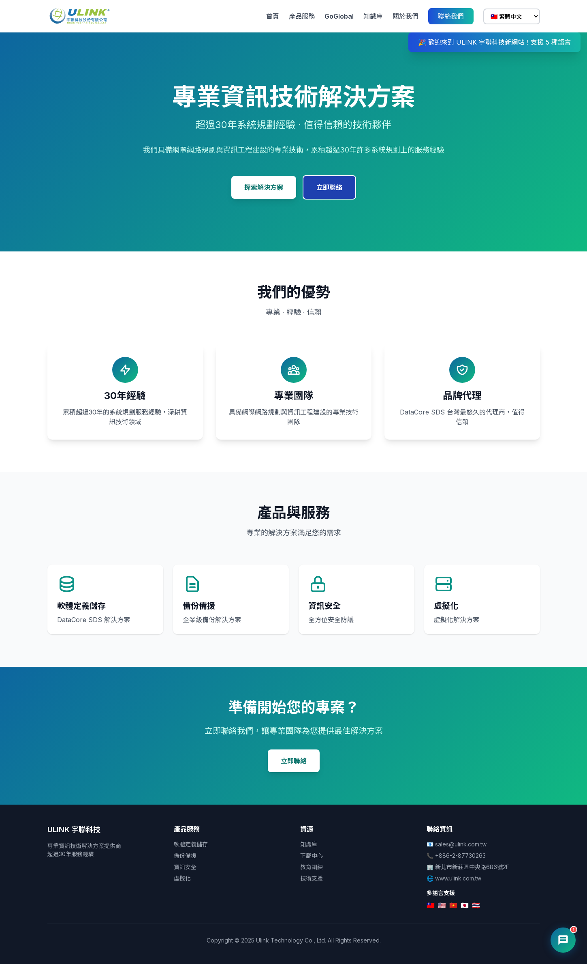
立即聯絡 (329, 187)
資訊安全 (185, 866)
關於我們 (405, 16)
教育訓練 (311, 866)
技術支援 (311, 878)
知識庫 (373, 16)
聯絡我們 (451, 16)
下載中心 (311, 855)
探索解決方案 (263, 187)
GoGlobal (339, 16)
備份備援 (185, 855)
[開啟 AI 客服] (563, 940)
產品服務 (302, 16)
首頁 (272, 16)
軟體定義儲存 (191, 844)
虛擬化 (182, 878)
